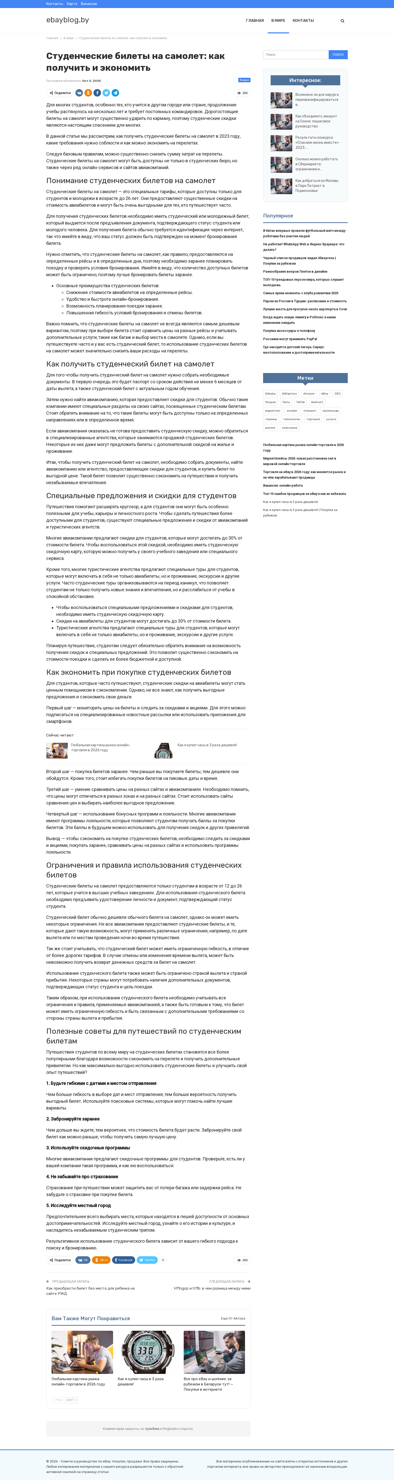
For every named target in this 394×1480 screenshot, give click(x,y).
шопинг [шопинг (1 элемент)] (270, 427)
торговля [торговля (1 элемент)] (313, 419)
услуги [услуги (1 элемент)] (331, 419)
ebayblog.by (67, 19)
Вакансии (89, 4)
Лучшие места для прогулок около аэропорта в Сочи (305, 309)
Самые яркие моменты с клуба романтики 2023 (300, 293)
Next (71, 1400)
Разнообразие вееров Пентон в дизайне (295, 271)
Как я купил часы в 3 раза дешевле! (207, 745)
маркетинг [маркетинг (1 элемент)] (272, 410)
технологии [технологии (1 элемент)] (291, 419)
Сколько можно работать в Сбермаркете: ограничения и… (317, 164)
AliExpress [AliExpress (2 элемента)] (289, 393)
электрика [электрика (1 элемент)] (289, 427)
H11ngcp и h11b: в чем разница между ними (212, 1288)
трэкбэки (152, 1429)
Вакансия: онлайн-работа (283, 485)
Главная (255, 20)
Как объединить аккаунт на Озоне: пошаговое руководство (316, 121)
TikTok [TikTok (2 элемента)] (300, 402)
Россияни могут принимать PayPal (290, 339)
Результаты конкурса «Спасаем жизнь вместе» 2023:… (317, 142)
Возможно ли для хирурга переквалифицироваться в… (317, 100)
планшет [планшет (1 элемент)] (310, 410)
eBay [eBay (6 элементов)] (324, 393)
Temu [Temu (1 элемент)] (286, 402)
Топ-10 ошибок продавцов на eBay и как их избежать (304, 494)
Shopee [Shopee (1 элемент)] (270, 402)
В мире (278, 20)
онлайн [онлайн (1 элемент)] (292, 410)
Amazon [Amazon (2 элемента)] (309, 393)
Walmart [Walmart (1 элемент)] (317, 402)
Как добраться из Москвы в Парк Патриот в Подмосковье (317, 186)
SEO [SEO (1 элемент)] (337, 393)
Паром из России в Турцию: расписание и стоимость (305, 301)
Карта (72, 4)
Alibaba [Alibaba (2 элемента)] (270, 393)
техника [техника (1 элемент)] (271, 419)
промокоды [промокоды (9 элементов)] (331, 410)
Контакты (54, 4)
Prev (58, 1400)
